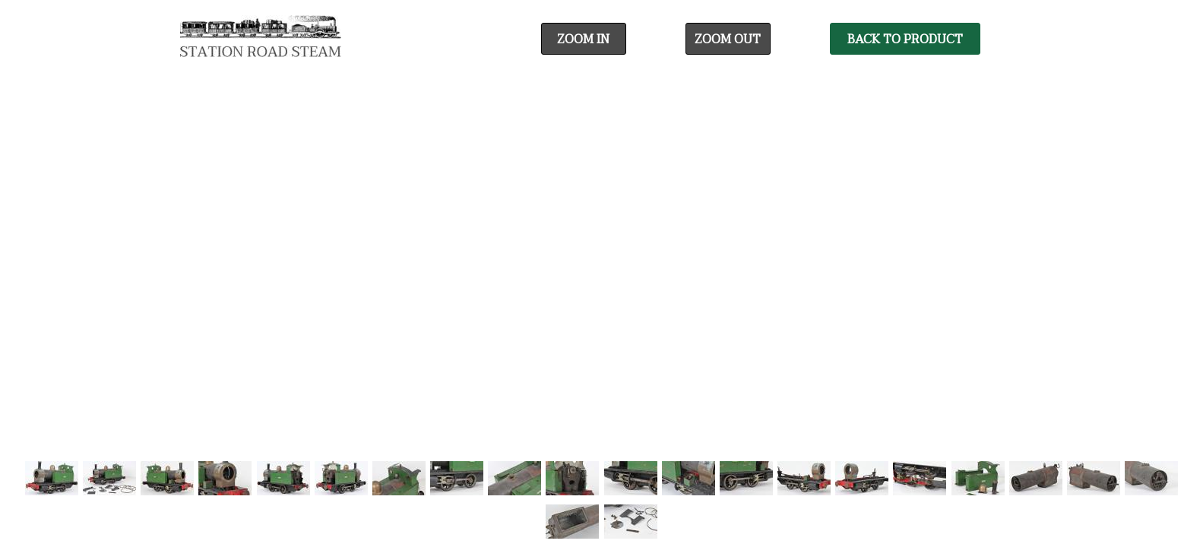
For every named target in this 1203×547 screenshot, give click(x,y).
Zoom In (583, 39)
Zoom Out (728, 39)
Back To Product (905, 39)
